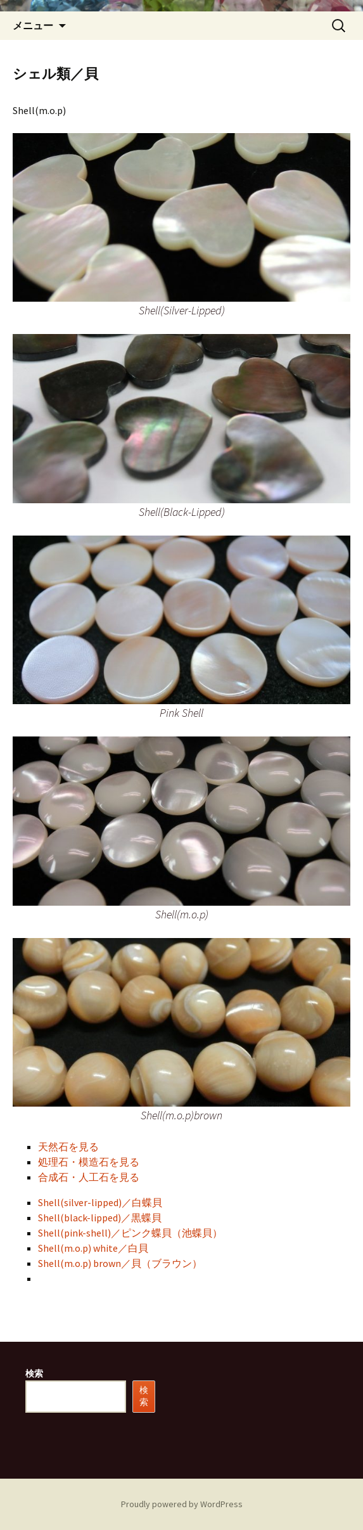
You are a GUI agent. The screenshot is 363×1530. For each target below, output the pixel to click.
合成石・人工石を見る (88, 1177)
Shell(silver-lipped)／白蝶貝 (100, 1202)
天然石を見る (68, 1146)
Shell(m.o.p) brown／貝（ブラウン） (120, 1263)
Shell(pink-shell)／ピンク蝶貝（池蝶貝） (130, 1232)
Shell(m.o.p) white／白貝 (93, 1248)
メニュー (33, 25)
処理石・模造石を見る (88, 1161)
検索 (34, 1373)
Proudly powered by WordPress (182, 1504)
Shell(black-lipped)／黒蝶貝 (100, 1217)
